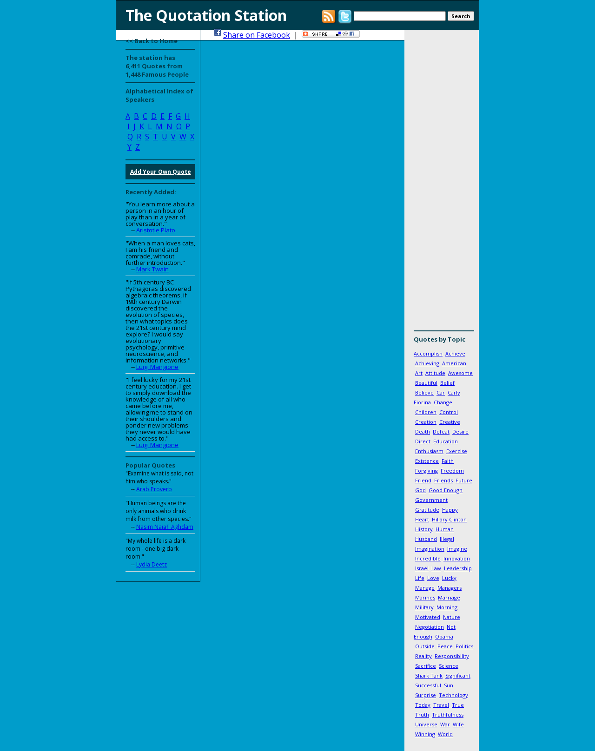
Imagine (457, 548)
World (445, 734)
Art (419, 372)
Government (431, 499)
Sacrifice (425, 665)
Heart (422, 519)
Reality (423, 655)
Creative (449, 421)
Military (424, 607)
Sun (448, 685)
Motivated (427, 616)
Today (422, 704)
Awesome (460, 372)
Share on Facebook (256, 35)
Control (448, 411)
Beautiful (426, 382)
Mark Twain (152, 269)
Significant (457, 675)
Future (464, 480)
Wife (458, 724)
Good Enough (446, 490)
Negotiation (429, 626)
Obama (444, 636)
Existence (427, 460)
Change (443, 402)
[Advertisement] (441, 183)
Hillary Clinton (449, 519)
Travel (441, 704)
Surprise (425, 695)
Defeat (441, 431)
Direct (422, 441)
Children (425, 411)
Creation (425, 421)
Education (445, 441)
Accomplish (428, 353)
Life (419, 577)
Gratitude (427, 509)
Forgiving (426, 470)
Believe (424, 392)
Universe (426, 724)
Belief (447, 382)
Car (440, 392)
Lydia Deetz (151, 564)
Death (422, 431)
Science (448, 665)
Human (445, 529)
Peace (445, 646)
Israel (422, 568)
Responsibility (452, 655)
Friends (443, 480)
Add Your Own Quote (160, 172)
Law (436, 568)
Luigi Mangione (157, 366)
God (420, 490)
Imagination (429, 548)
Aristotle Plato (155, 230)
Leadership (458, 568)
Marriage (449, 597)
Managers (449, 587)
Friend (423, 480)
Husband (426, 538)
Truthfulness (447, 714)
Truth (422, 714)
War (445, 724)
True (458, 704)
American (454, 363)
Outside (425, 646)
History (424, 529)
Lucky (449, 577)
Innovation (456, 558)
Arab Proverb (154, 489)
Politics (464, 646)
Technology (453, 695)
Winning (425, 734)
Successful (428, 685)
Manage (425, 587)
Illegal (447, 538)
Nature (451, 616)
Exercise (456, 451)
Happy (450, 509)
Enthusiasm (429, 451)
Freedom (452, 470)
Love (433, 577)
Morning (446, 607)
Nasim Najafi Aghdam (164, 527)
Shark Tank (429, 675)
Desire (460, 431)
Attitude (435, 372)
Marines (425, 597)
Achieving (427, 363)
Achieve (455, 353)
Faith (448, 460)
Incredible (428, 558)
